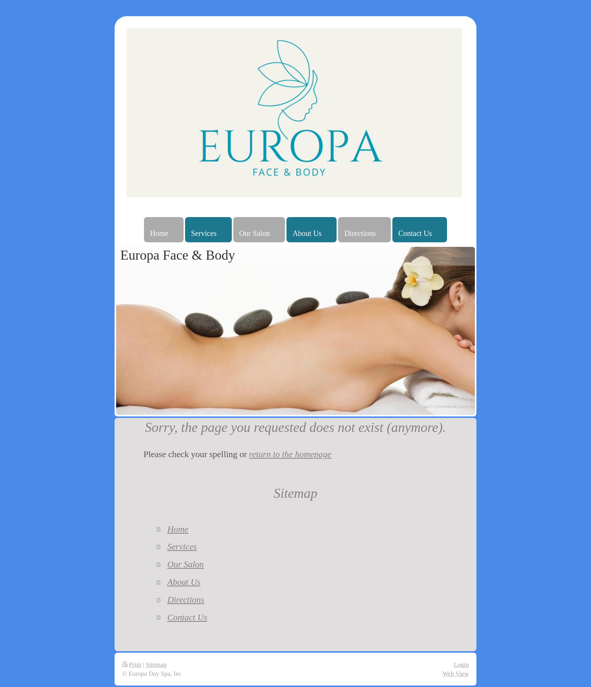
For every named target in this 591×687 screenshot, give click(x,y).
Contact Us (187, 617)
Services (182, 546)
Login (461, 664)
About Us (184, 582)
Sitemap (156, 664)
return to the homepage (290, 454)
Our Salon (185, 564)
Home (177, 529)
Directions (185, 599)
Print (131, 664)
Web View (455, 673)
